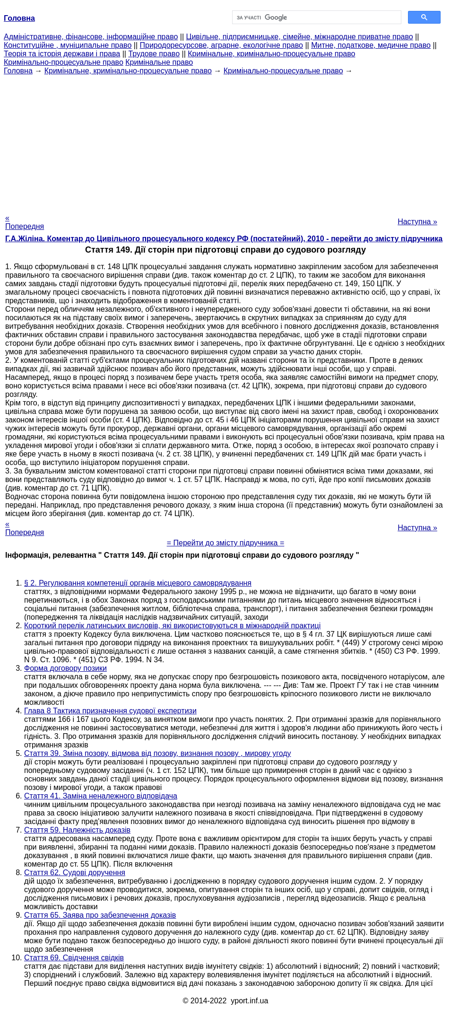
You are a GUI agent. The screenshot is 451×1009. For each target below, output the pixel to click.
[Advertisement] (225, 141)
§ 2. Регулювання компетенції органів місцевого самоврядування (138, 583)
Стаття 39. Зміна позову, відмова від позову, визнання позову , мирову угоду (157, 753)
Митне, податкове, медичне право (371, 45)
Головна (18, 71)
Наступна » (417, 222)
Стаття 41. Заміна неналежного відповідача (100, 796)
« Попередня (24, 222)
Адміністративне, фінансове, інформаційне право (91, 37)
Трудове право (154, 54)
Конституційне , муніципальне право (67, 45)
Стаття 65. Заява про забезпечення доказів (100, 915)
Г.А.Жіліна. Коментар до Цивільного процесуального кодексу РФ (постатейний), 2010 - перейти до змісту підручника (223, 239)
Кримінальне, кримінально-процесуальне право (271, 54)
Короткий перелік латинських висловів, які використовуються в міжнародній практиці (172, 626)
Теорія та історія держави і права (62, 54)
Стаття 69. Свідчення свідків (74, 958)
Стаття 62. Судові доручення (74, 873)
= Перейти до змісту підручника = (226, 543)
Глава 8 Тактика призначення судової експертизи (110, 711)
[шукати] (316, 17)
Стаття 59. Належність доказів (77, 830)
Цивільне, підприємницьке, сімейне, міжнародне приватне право (299, 37)
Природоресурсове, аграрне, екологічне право (221, 45)
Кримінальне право (159, 62)
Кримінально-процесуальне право (63, 62)
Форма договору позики (65, 668)
